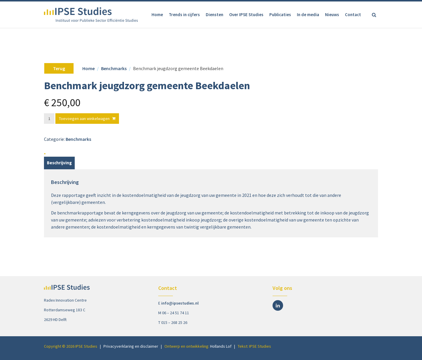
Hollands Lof (221, 346)
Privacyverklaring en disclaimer (130, 346)
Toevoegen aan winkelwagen (84, 118)
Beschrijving (59, 162)
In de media (308, 14)
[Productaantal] (49, 118)
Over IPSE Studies (246, 14)
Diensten (214, 14)
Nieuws (332, 14)
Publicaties (280, 14)
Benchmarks (114, 68)
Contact (353, 14)
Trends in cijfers (184, 14)
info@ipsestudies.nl (180, 303)
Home (157, 14)
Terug (59, 68)
